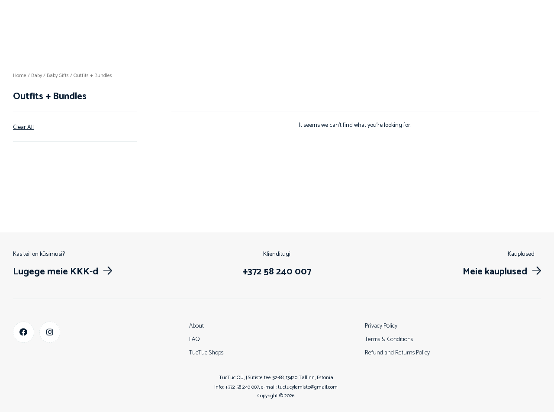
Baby (36, 75)
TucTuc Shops (206, 352)
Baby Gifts (58, 75)
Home (19, 75)
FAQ (194, 339)
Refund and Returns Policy (397, 352)
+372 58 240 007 (242, 387)
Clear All (23, 127)
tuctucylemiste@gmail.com (308, 387)
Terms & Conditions (389, 339)
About (196, 326)
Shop (277, 31)
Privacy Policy (381, 326)
